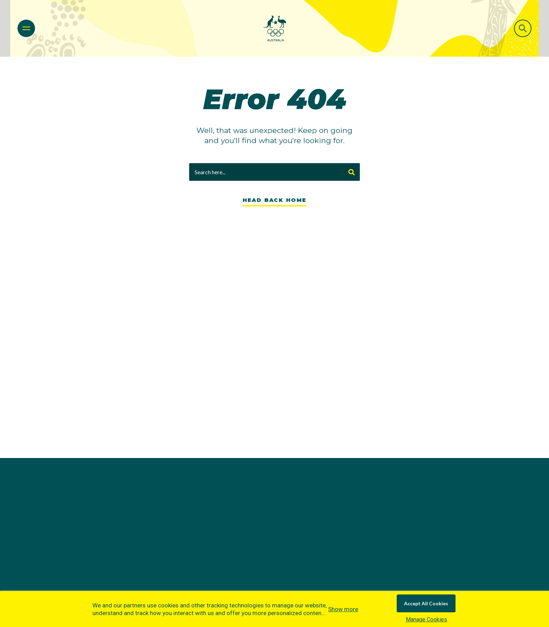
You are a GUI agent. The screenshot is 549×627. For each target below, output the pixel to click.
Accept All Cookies (426, 603)
